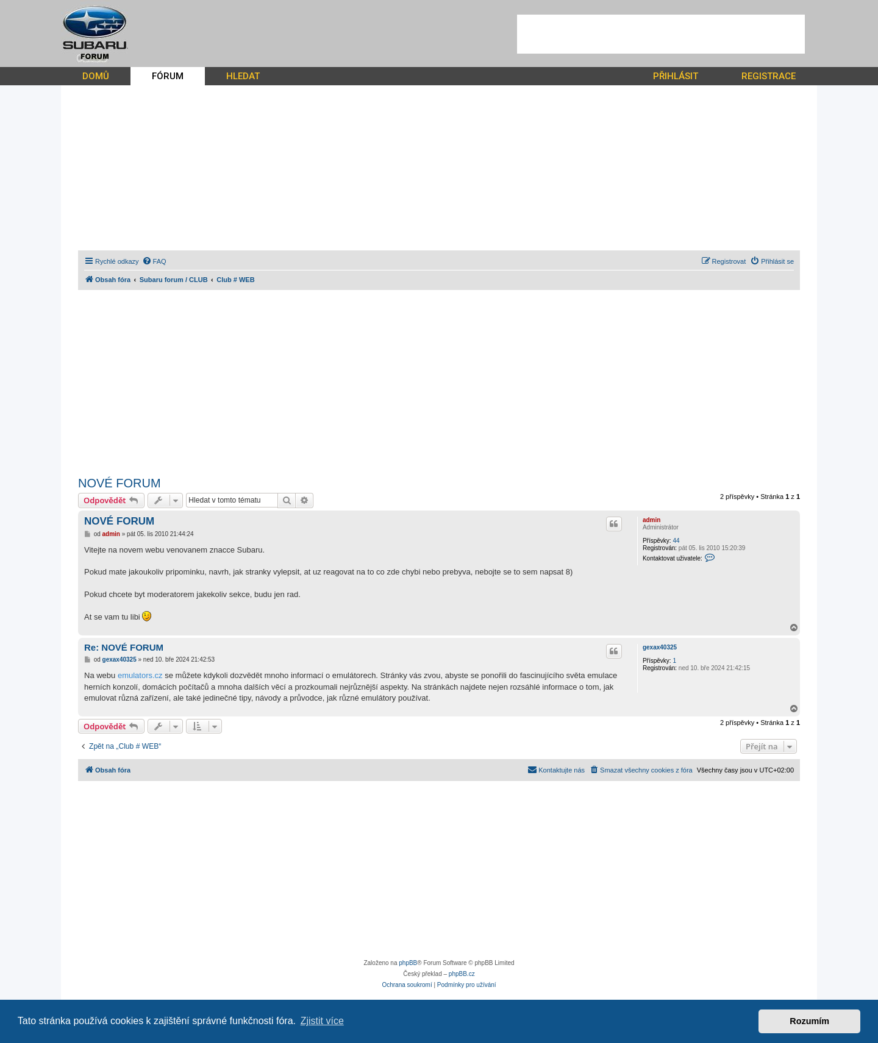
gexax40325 (660, 647)
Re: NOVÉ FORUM (123, 647)
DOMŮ (95, 76)
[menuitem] (154, 261)
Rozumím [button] (809, 1021)
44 (676, 540)
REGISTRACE (768, 76)
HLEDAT (243, 76)
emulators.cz (140, 675)
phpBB (408, 963)
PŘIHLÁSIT (675, 76)
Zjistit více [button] (322, 1021)
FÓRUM (168, 76)
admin (651, 520)
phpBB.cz (462, 974)
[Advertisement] (661, 34)
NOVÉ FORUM (119, 483)
